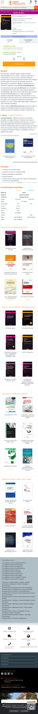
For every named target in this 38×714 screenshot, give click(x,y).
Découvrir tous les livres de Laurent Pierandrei (25, 162)
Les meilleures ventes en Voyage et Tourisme (14, 577)
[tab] (10, 40)
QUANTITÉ (19, 56)
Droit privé (15, 591)
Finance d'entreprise (26, 587)
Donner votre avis (17, 29)
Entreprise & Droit (6, 587)
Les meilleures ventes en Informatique (12, 564)
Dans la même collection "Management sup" (18, 307)
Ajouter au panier (19, 64)
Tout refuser (24, 711)
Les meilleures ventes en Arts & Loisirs (12, 573)
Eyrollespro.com (16, 687)
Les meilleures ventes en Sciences (11, 570)
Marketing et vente (17, 604)
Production (15, 614)
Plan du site (26, 691)
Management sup (24, 197)
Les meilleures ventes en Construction (12, 566)
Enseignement (16, 587)
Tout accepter (14, 711)
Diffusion (23, 687)
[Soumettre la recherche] (36, 7)
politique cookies (6, 706)
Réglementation (14, 582)
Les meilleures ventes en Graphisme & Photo (14, 563)
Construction (5, 582)
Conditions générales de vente (16, 691)
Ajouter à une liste (19, 36)
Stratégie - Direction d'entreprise (21, 600)
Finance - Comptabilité (18, 611)
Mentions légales (5, 691)
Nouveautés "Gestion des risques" (14, 394)
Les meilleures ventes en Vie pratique (12, 575)
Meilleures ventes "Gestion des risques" (17, 479)
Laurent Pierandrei (17, 22)
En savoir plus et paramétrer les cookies (22, 707)
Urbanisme (13, 584)
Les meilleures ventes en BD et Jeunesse (13, 579)
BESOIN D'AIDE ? (19, 661)
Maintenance (23, 618)
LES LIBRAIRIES (19, 658)
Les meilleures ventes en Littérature (11, 572)
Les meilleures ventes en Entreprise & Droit (13, 568)
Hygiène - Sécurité (25, 582)
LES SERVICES (19, 664)
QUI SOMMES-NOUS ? (6, 654)
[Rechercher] (17, 7)
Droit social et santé (24, 591)
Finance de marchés (26, 589)
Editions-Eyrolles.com (6, 687)
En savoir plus (33, 134)
